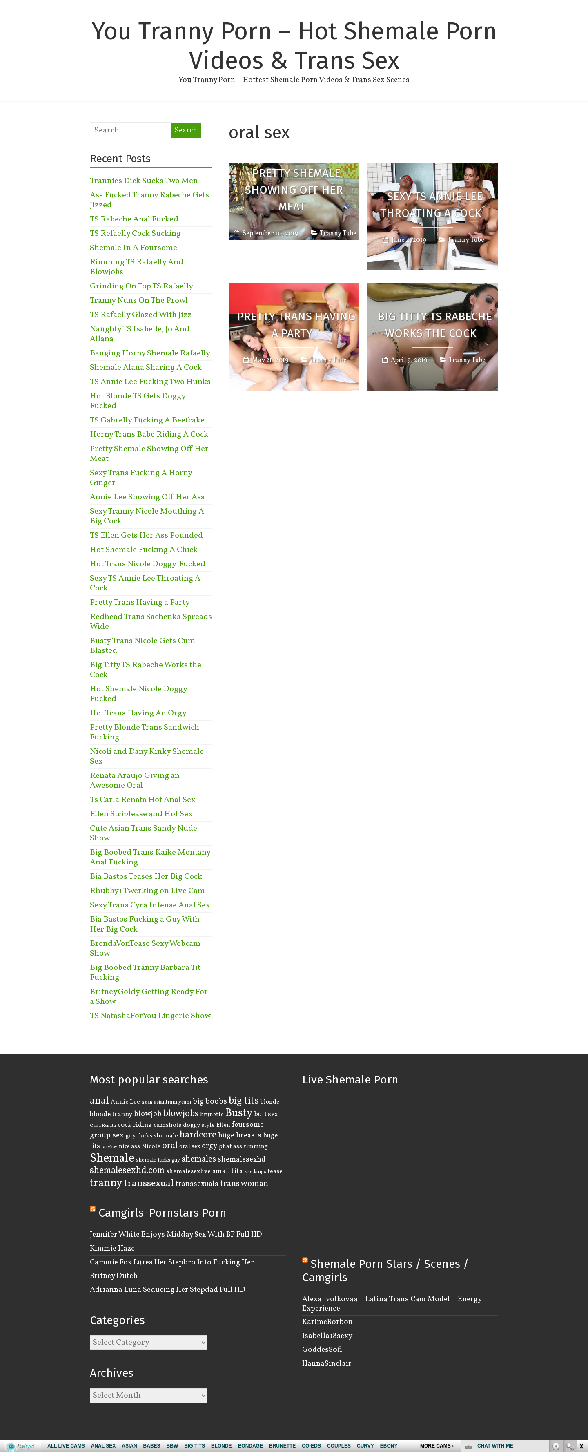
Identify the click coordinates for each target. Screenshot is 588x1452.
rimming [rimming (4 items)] (256, 1146)
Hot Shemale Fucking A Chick (144, 550)
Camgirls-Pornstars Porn (162, 1213)
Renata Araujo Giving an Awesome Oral (135, 780)
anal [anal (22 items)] (99, 1101)
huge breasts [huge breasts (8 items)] (239, 1135)
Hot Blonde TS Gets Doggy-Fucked (139, 401)
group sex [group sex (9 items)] (107, 1135)
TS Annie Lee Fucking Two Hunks (150, 382)
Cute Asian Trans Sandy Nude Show (143, 833)
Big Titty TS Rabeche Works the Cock (435, 325)
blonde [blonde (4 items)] (270, 1102)
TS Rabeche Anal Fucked (134, 219)
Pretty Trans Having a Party (296, 325)
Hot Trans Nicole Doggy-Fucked (147, 564)
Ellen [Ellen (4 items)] (223, 1125)
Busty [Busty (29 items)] (239, 1113)
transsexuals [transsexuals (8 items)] (197, 1184)
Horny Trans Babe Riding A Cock (149, 434)
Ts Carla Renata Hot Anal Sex (142, 800)
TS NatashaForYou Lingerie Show (150, 1016)
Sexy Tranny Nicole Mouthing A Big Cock (147, 516)
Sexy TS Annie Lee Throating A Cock (431, 205)
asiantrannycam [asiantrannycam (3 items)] (172, 1102)
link (581, 1324)
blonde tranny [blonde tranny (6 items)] (111, 1114)
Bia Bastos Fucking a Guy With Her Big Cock (145, 924)
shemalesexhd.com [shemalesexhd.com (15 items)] (127, 1170)
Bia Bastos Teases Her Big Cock (146, 876)
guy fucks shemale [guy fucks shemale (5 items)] (151, 1135)
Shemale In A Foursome (133, 248)
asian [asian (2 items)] (147, 1102)
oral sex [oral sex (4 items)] (189, 1146)
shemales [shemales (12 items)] (199, 1159)
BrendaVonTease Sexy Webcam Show (145, 948)
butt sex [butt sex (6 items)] (266, 1114)
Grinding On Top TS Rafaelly (141, 286)
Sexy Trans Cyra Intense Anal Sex (150, 905)
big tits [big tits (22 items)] (244, 1101)
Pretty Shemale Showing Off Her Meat (294, 189)
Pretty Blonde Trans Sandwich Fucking (144, 732)
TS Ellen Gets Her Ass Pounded (146, 535)
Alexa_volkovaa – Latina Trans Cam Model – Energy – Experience (395, 1304)
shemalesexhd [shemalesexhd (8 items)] (242, 1160)
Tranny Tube (338, 233)
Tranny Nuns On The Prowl (139, 300)
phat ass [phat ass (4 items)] (230, 1146)
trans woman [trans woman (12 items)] (244, 1184)
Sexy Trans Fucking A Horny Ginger (141, 478)
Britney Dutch (114, 1276)
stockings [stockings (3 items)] (255, 1171)
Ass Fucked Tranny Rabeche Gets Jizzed (149, 200)
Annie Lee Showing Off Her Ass (147, 497)
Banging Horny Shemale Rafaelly (150, 353)
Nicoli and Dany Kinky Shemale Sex (147, 756)
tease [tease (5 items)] (275, 1171)
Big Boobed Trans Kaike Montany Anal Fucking (150, 857)
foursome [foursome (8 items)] (248, 1125)
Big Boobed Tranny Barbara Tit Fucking (145, 972)
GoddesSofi (322, 1350)
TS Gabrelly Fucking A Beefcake (147, 420)
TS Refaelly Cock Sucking (135, 233)
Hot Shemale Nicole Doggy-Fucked (140, 694)
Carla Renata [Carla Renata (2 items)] (103, 1126)
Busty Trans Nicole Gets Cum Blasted (142, 646)
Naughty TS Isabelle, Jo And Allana (139, 334)
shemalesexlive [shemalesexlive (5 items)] (188, 1171)
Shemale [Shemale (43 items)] (112, 1158)
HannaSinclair (327, 1363)
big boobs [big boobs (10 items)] (210, 1101)
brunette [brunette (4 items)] (212, 1114)
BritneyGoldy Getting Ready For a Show (149, 996)
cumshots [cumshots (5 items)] (167, 1125)
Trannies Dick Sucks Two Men (144, 181)
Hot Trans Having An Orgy (138, 713)
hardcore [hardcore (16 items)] (198, 1134)
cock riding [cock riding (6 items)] (135, 1125)
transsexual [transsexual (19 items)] (149, 1184)
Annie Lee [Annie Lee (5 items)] (125, 1101)
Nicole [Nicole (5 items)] (151, 1146)
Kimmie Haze (112, 1248)
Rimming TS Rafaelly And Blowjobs (136, 267)
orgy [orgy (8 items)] (209, 1146)
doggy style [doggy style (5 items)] (199, 1125)
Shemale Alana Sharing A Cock (146, 367)
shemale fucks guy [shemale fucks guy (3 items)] (158, 1160)
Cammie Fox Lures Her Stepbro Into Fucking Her (172, 1262)
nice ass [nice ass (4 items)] (129, 1146)
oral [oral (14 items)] (170, 1145)
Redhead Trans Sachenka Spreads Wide (151, 621)
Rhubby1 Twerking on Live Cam (147, 891)
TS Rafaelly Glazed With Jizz (141, 315)
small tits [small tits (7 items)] (227, 1171)
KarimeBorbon (327, 1322)
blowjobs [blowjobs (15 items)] (181, 1114)
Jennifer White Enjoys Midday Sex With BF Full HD (176, 1234)
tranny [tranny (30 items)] (106, 1183)
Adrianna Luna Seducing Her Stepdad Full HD (167, 1289)
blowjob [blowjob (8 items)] (148, 1114)
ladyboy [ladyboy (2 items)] (109, 1147)
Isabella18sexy (327, 1336)
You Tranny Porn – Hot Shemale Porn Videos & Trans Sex (294, 45)
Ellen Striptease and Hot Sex (141, 814)
